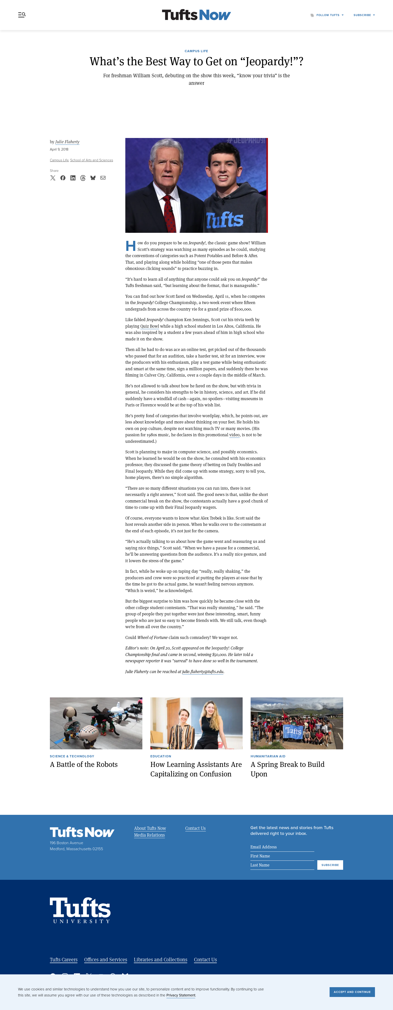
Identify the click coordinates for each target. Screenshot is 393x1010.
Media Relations (149, 835)
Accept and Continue (352, 992)
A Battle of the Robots (84, 764)
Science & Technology (72, 757)
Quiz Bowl (149, 326)
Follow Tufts (328, 15)
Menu (22, 15)
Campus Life (196, 51)
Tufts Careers (63, 959)
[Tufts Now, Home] (196, 15)
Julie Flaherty (67, 142)
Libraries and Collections (160, 959)
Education (160, 757)
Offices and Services (105, 959)
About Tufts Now (150, 828)
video (234, 435)
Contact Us (194, 828)
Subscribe (362, 15)
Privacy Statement (180, 995)
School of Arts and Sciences (91, 160)
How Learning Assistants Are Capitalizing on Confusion (196, 769)
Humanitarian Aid (268, 757)
